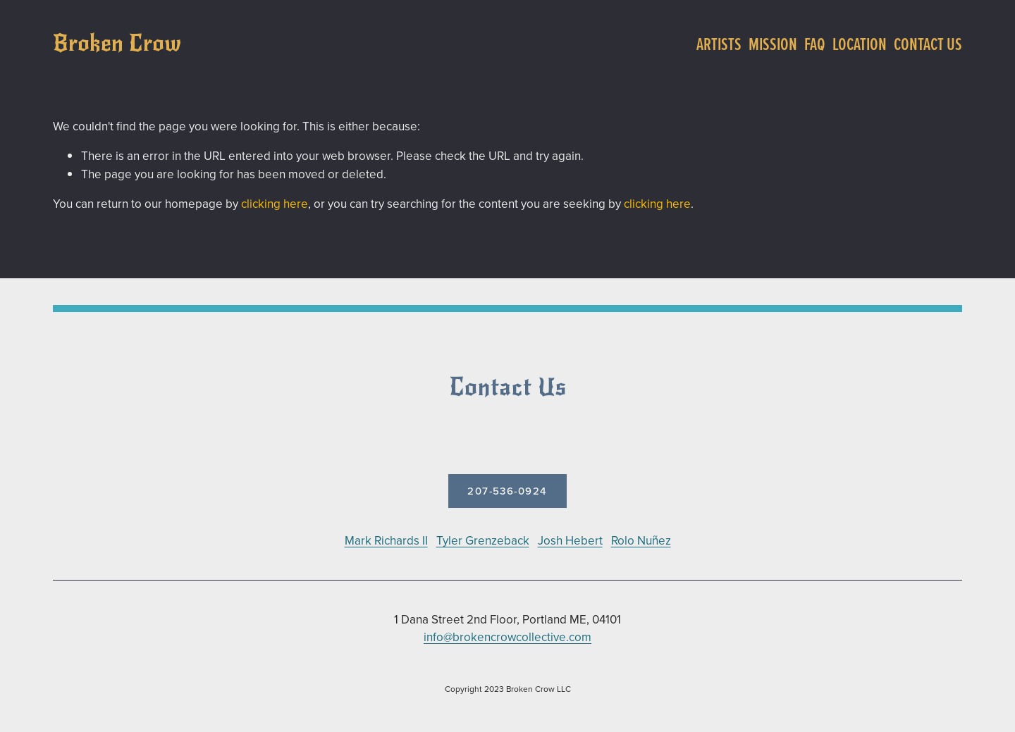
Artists (719, 43)
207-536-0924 (507, 490)
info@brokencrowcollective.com (507, 636)
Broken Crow (117, 43)
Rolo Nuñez (641, 540)
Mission (773, 43)
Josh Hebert (570, 540)
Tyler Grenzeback (482, 540)
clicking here (274, 203)
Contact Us (928, 43)
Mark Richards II (386, 540)
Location (859, 43)
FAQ (814, 43)
